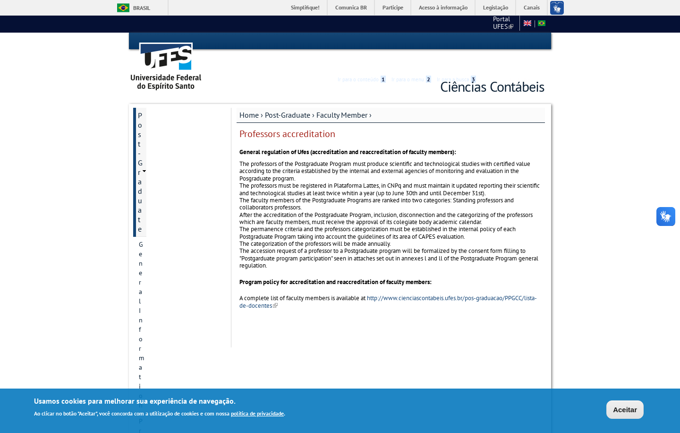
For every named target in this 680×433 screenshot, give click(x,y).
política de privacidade (257, 413)
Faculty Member (341, 98)
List (152, 306)
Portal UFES (427, 23)
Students (151, 354)
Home (249, 98)
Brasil (141, 7)
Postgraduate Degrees (170, 162)
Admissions (155, 274)
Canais (532, 7)
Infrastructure (158, 242)
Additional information (172, 258)
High (499, 41)
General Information (168, 114)
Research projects (164, 194)
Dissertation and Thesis (173, 338)
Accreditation (166, 322)
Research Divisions (165, 178)
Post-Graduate (287, 98)
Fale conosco (498, 23)
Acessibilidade (488, 41)
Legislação (495, 7)
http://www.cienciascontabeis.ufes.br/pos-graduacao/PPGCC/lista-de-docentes (388, 284)
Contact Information (168, 146)
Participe (392, 7)
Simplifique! (305, 7)
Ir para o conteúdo (362, 41)
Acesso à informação (443, 7)
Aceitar (625, 410)
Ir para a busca (456, 41)
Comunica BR (351, 7)
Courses (150, 226)
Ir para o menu (411, 41)
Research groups (162, 210)
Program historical (165, 130)
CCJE (463, 23)
